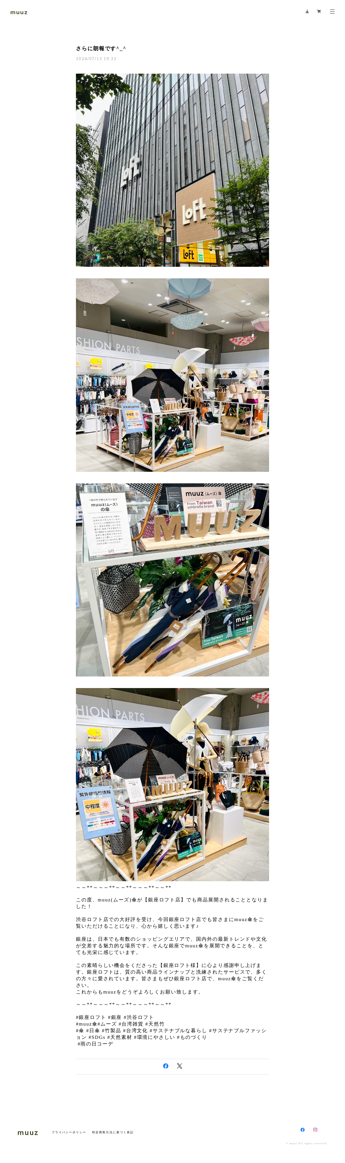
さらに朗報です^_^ (101, 48)
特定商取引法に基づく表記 (112, 1132)
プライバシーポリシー (69, 1132)
